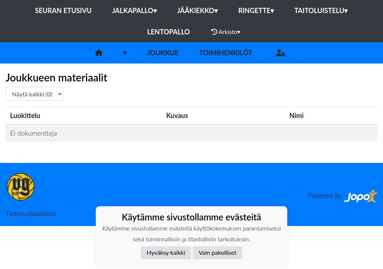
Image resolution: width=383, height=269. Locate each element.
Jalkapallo (134, 10)
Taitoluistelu (320, 10)
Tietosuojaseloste (31, 213)
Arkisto (225, 31)
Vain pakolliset (217, 252)
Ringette (256, 10)
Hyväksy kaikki (166, 252)
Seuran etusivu (63, 10)
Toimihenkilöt (225, 53)
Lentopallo (168, 32)
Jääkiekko (197, 10)
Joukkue (162, 53)
